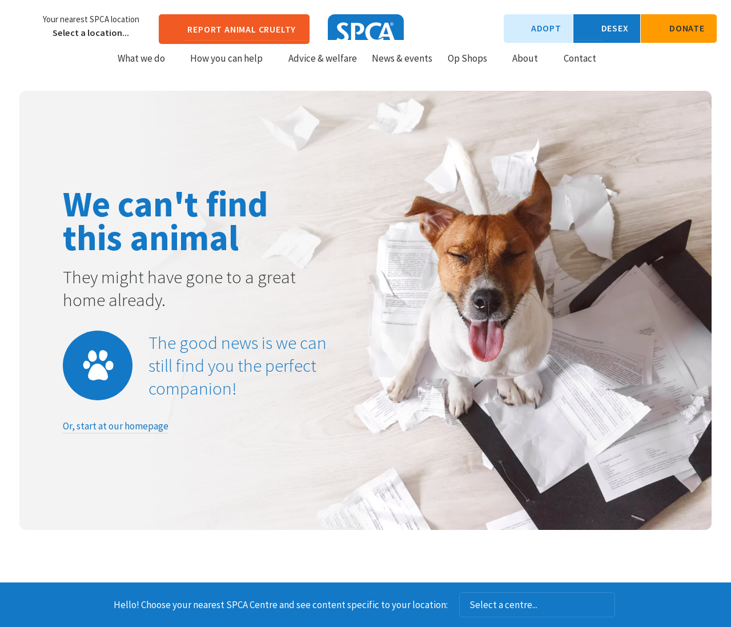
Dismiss (630, 604)
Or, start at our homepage (115, 426)
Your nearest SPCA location (91, 19)
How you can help (231, 69)
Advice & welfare (322, 69)
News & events (402, 69)
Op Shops (472, 69)
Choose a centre (25, 25)
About (530, 69)
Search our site (614, 68)
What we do (146, 69)
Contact (580, 69)
